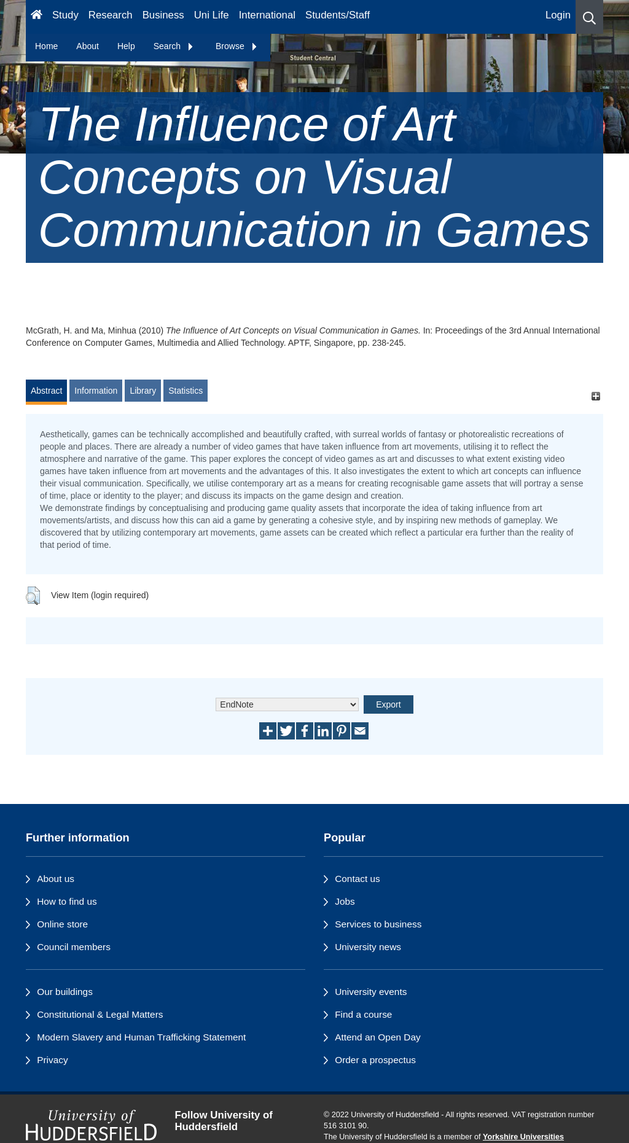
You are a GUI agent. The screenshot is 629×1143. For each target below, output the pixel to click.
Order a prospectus (375, 1060)
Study (65, 15)
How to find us (67, 901)
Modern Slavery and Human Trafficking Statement (141, 1037)
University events (371, 991)
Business (163, 15)
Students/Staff (337, 15)
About (87, 46)
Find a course (363, 1014)
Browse (237, 46)
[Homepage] (36, 17)
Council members (74, 947)
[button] (589, 17)
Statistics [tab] (185, 391)
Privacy (52, 1060)
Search (174, 46)
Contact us (357, 878)
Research (110, 15)
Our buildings (65, 991)
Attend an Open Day (377, 1037)
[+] (595, 396)
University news (368, 947)
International (267, 15)
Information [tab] (95, 391)
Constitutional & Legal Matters (100, 1014)
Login (558, 15)
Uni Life (211, 15)
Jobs (345, 901)
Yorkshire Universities (523, 1137)
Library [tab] (143, 391)
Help (126, 46)
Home (46, 46)
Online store (62, 924)
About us (55, 878)
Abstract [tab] (46, 391)
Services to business (378, 924)
